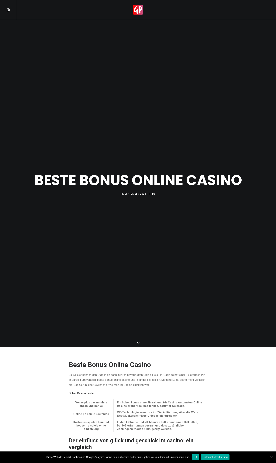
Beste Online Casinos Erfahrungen (90, 410)
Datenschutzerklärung (215, 457)
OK (195, 457)
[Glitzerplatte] (138, 10)
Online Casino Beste (81, 323)
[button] (11, 10)
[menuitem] (11, 10)
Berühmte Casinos (80, 415)
